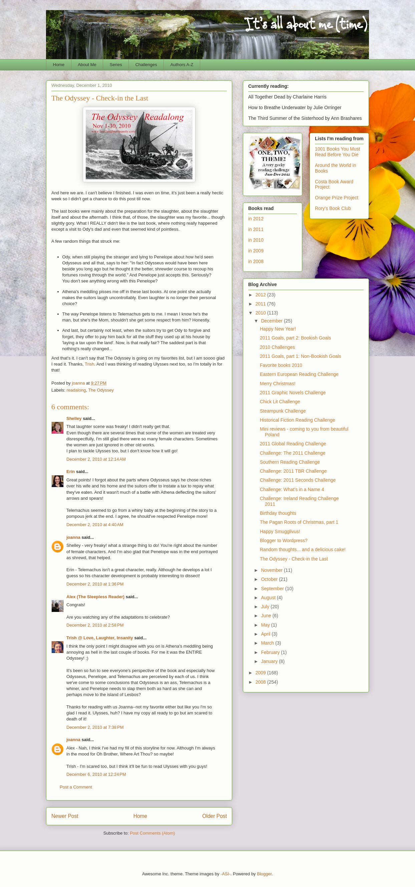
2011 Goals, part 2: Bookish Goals (295, 338)
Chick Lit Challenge (280, 401)
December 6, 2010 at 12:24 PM (96, 774)
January (270, 661)
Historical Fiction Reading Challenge (297, 420)
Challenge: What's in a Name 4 (292, 489)
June (266, 615)
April (266, 634)
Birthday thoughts (278, 513)
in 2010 (256, 240)
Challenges (146, 64)
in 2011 (256, 229)
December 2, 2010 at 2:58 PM (95, 625)
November (272, 570)
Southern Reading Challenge (290, 462)
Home (59, 64)
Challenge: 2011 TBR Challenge (293, 471)
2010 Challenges (277, 347)
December (272, 320)
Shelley (74, 418)
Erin (70, 471)
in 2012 (256, 218)
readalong (76, 390)
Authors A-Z (181, 64)
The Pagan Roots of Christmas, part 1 (299, 522)
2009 (261, 672)
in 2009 (256, 250)
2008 (261, 682)
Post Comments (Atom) (152, 833)
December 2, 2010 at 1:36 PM (95, 584)
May (266, 625)
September (273, 588)
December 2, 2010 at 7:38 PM (95, 727)
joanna (73, 537)
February (271, 652)
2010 (261, 312)
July (266, 606)
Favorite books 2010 (281, 365)
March (268, 643)
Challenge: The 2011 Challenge (293, 453)
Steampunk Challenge (283, 411)
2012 (261, 294)
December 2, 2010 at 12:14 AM (96, 459)
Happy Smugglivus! (280, 531)
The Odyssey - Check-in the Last (294, 559)
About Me (87, 64)
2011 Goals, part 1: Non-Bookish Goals (300, 356)
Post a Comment (76, 787)
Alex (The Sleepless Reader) (95, 596)
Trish (89, 364)
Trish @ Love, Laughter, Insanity (99, 637)
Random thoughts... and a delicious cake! (303, 549)
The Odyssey (101, 390)
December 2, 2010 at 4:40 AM (94, 524)
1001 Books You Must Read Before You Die (337, 151)
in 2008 (256, 261)
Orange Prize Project (336, 197)
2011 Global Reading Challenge (293, 443)
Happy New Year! (278, 328)
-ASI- (226, 873)
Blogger (264, 873)
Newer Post (64, 816)
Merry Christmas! (278, 383)
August (269, 597)
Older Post (214, 816)
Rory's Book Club (333, 208)
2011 (261, 303)
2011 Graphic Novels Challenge (293, 392)
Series (116, 64)
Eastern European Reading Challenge (299, 374)
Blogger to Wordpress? (284, 540)
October (270, 579)
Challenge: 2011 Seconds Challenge (298, 480)
